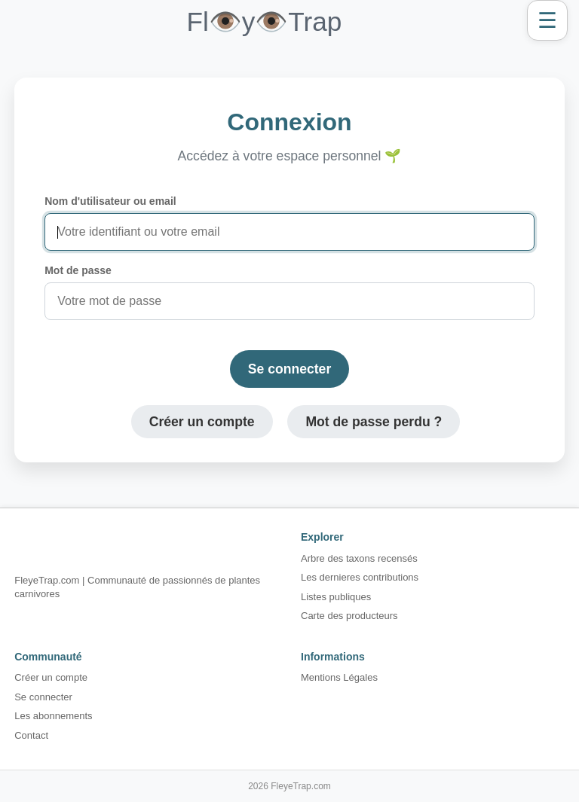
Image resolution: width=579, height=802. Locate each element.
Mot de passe (78, 270)
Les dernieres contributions (359, 577)
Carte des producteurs (349, 615)
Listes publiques (336, 596)
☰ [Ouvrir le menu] (547, 20)
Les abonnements (53, 715)
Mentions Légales (339, 677)
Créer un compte (202, 421)
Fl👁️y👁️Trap (264, 22)
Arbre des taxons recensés (359, 558)
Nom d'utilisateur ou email (110, 201)
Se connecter (290, 369)
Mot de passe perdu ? (373, 421)
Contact (31, 735)
